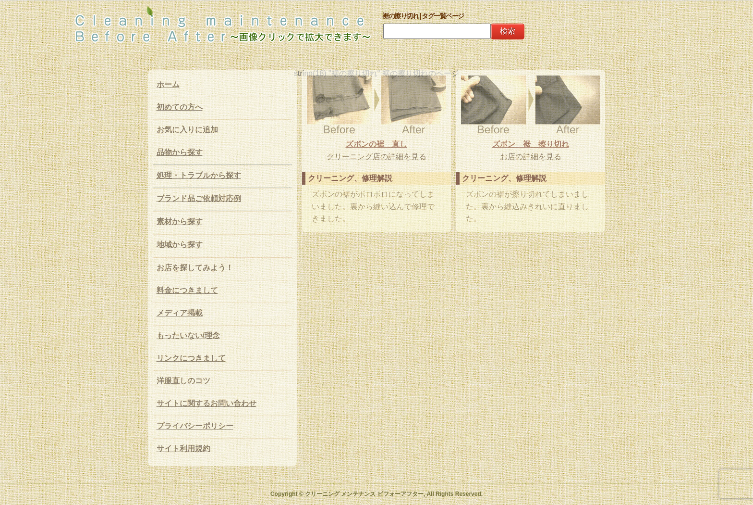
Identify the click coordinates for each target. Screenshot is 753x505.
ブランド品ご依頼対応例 (199, 198)
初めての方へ (180, 107)
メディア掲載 (180, 313)
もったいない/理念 (188, 335)
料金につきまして (187, 290)
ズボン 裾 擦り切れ (530, 144)
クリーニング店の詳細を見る (376, 156)
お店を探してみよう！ (195, 268)
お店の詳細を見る (530, 156)
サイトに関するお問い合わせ (206, 403)
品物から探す (180, 152)
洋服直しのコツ (183, 381)
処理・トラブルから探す (199, 175)
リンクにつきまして (191, 358)
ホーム (168, 84)
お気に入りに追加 (187, 130)
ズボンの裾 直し (376, 144)
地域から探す (180, 244)
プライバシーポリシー (195, 426)
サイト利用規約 (183, 448)
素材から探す (180, 221)
